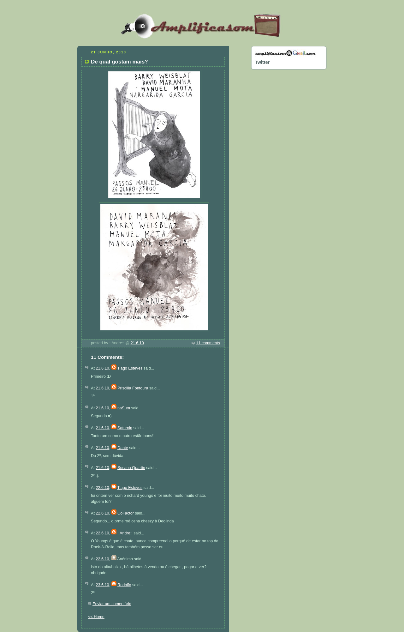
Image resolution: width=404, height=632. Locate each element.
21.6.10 (137, 343)
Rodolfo (124, 585)
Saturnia (124, 428)
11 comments (208, 343)
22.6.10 (102, 487)
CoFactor (125, 513)
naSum (123, 408)
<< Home (96, 617)
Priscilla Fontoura (132, 388)
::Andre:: (125, 533)
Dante (122, 448)
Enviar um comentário (111, 604)
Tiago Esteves (129, 368)
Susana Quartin (131, 468)
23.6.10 (102, 585)
